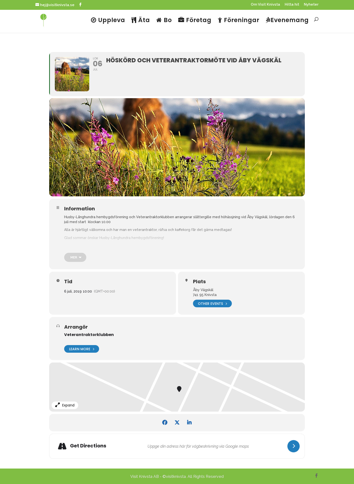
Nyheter (311, 5)
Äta (141, 20)
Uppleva (108, 20)
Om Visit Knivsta (265, 5)
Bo (164, 20)
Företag (194, 20)
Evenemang (287, 20)
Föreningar (238, 20)
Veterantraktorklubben (89, 334)
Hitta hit (292, 5)
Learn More (81, 349)
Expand (64, 405)
